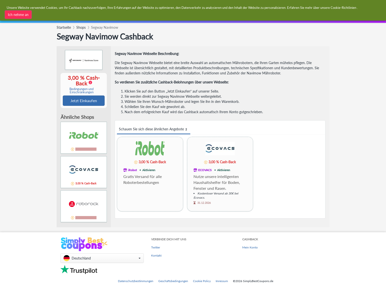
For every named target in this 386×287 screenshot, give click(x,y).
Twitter (155, 247)
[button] (102, 258)
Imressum (222, 281)
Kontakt (156, 255)
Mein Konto (250, 247)
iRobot (132, 170)
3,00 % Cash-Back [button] (81, 84)
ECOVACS (205, 170)
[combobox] (181, 7)
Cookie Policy (202, 281)
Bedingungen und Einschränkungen (81, 91)
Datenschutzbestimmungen (135, 281)
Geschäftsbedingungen (173, 281)
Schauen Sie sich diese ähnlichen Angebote (153, 129)
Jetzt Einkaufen (83, 100)
